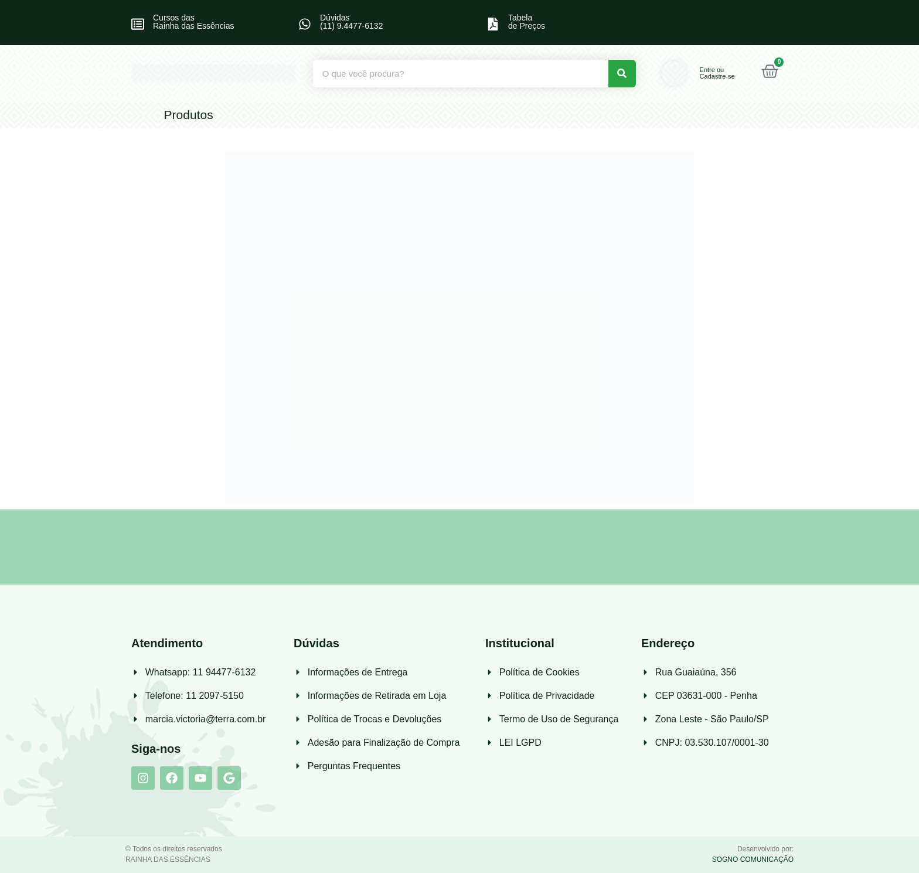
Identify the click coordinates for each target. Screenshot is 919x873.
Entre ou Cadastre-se (717, 73)
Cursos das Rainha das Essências (193, 21)
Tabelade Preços (526, 21)
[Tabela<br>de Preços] (492, 24)
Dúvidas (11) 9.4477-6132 (351, 21)
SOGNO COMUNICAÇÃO (753, 859)
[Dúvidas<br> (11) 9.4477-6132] (304, 24)
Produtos (188, 114)
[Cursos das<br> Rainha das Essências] (137, 24)
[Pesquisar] (622, 73)
